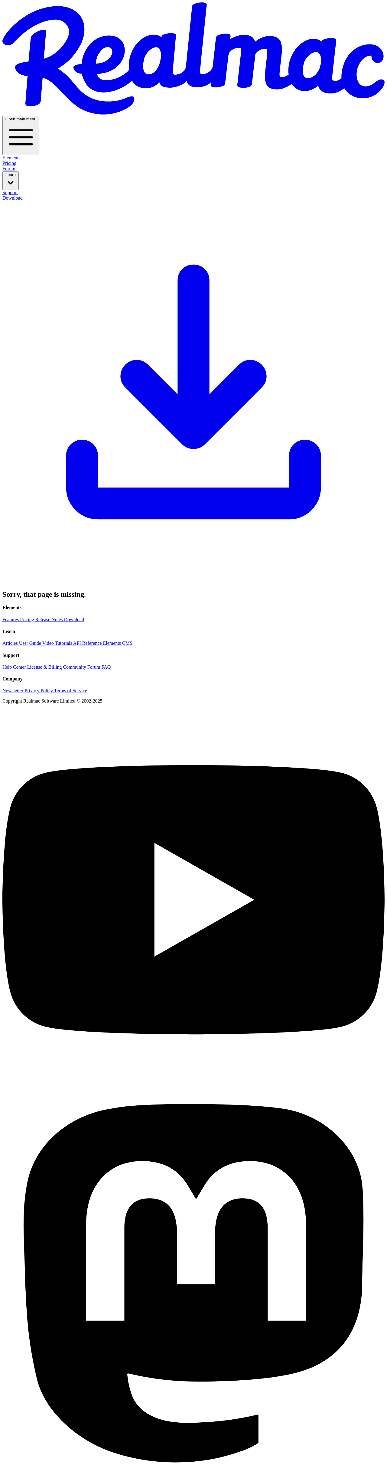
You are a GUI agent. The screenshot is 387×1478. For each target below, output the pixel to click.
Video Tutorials (57, 643)
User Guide (30, 643)
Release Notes (49, 619)
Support (10, 192)
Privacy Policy (39, 690)
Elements (11, 157)
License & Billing (45, 667)
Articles (10, 643)
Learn (10, 180)
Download (193, 389)
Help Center (14, 667)
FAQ (106, 667)
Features (11, 619)
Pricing (9, 163)
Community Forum (82, 667)
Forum (8, 168)
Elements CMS (117, 643)
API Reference (88, 643)
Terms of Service (70, 690)
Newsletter (13, 690)
